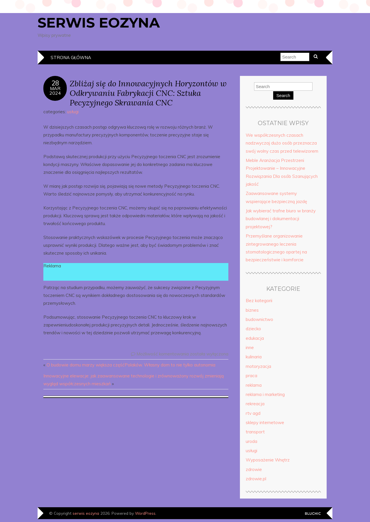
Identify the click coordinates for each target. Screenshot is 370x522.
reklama (254, 385)
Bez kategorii (259, 300)
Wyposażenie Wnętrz (268, 460)
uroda (251, 441)
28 (55, 83)
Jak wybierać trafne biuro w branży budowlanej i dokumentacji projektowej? (281, 218)
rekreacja (255, 403)
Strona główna (71, 57)
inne (250, 347)
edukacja (255, 338)
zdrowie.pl (256, 478)
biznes (252, 310)
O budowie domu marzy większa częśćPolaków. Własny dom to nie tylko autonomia (131, 365)
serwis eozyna (99, 22)
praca (251, 375)
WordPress (145, 513)
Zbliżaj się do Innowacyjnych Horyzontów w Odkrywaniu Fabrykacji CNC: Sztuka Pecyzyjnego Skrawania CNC (148, 92)
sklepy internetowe (265, 422)
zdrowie (254, 469)
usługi (73, 111)
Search (283, 95)
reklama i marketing (265, 394)
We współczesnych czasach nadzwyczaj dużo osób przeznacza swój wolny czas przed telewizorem (282, 143)
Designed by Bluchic (313, 513)
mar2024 (55, 90)
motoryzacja (258, 366)
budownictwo (259, 319)
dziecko (253, 328)
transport (255, 432)
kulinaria (254, 356)
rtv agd (253, 413)
